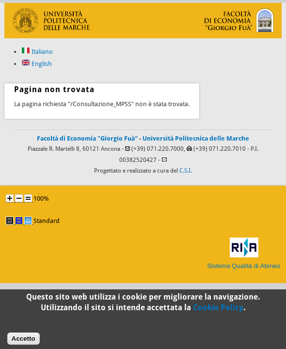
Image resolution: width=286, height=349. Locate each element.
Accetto (23, 340)
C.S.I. (185, 170)
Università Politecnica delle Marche (196, 138)
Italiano (37, 51)
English (36, 63)
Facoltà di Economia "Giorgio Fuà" (87, 138)
